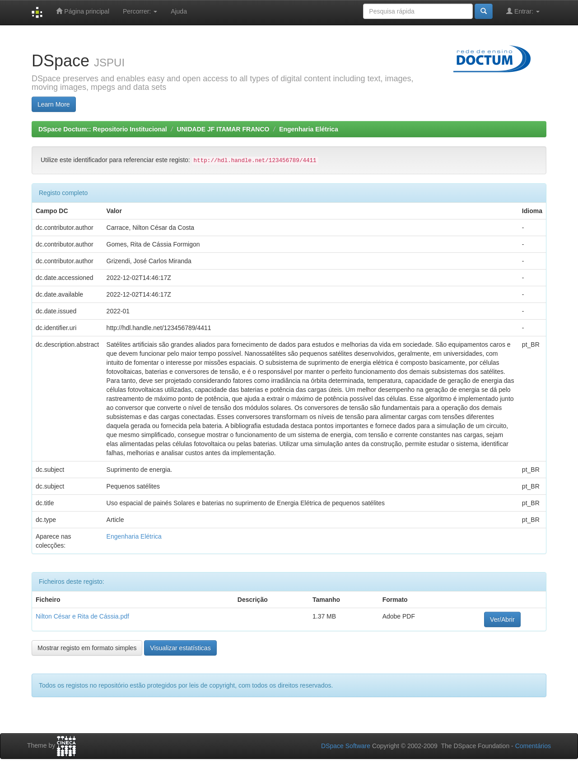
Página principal (82, 11)
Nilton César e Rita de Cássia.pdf (82, 616)
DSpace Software (345, 745)
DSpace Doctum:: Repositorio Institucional (102, 129)
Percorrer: (140, 11)
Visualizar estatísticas (180, 648)
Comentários (533, 745)
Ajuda (179, 11)
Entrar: (523, 11)
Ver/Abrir (502, 619)
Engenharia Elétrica (308, 129)
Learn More (53, 104)
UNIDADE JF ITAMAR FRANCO (223, 129)
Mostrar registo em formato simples (86, 648)
